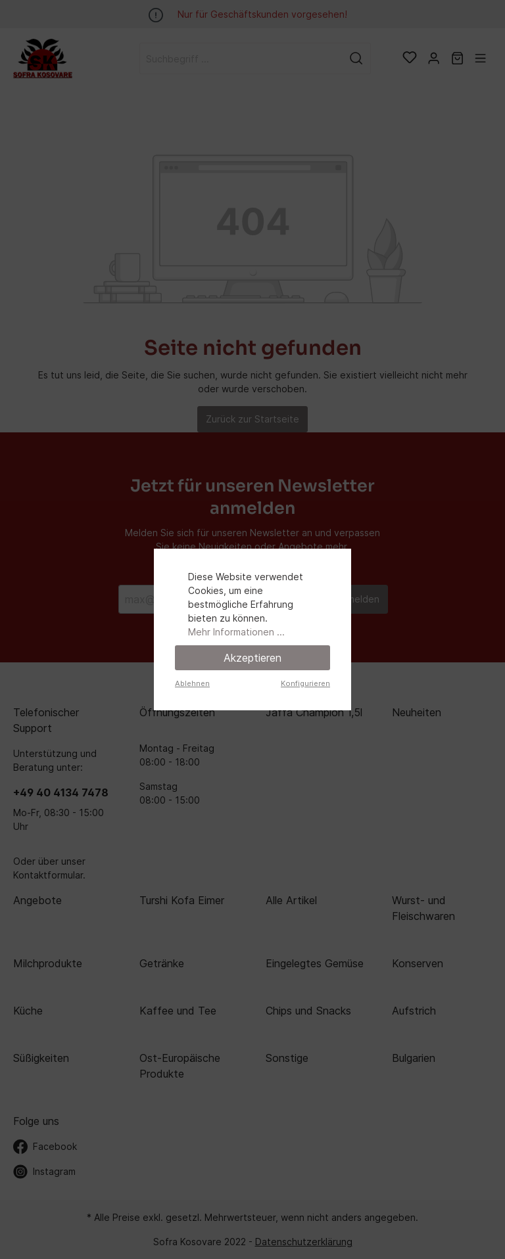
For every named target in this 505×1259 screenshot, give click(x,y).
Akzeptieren (252, 657)
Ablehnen (192, 683)
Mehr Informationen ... (236, 631)
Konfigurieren (305, 683)
